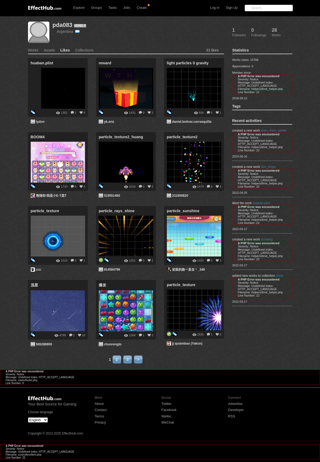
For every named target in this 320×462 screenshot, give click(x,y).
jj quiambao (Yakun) (187, 343)
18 (83, 335)
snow (279, 276)
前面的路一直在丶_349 (188, 269)
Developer (236, 410)
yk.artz (109, 122)
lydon (40, 122)
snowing (266, 239)
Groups (96, 8)
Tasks (112, 8)
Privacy (100, 422)
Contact (101, 410)
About (99, 404)
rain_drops (268, 167)
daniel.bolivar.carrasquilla (191, 122)
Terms (99, 416)
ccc (38, 269)
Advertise (235, 404)
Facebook (169, 410)
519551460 (112, 196)
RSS (231, 416)
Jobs (126, 8)
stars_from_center (274, 130)
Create (142, 8)
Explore (79, 8)
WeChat (167, 422)
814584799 (112, 269)
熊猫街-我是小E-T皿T (51, 196)
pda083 (62, 25)
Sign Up (232, 8)
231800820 (180, 196)
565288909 (44, 344)
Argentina (68, 31)
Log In (214, 8)
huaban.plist (261, 203)
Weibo (166, 416)
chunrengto (113, 344)
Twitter (166, 404)
